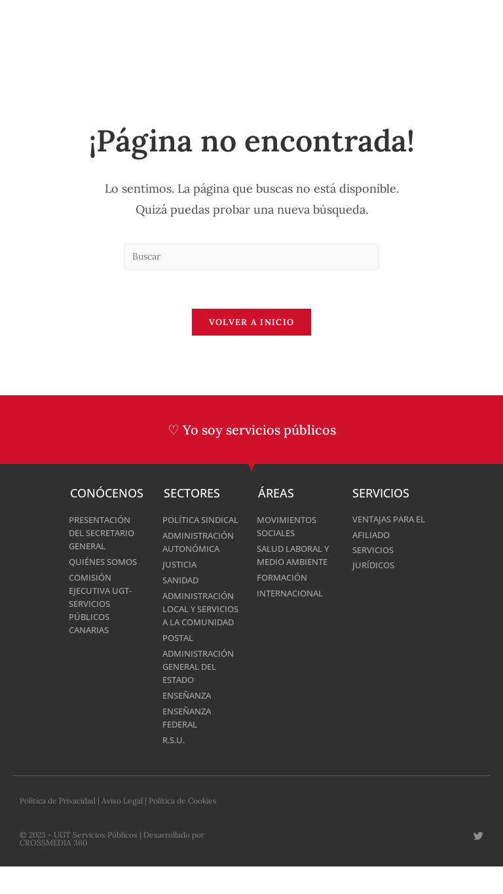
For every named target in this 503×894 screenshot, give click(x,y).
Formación (284, 591)
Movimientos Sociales (289, 527)
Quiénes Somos (106, 562)
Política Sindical (182, 527)
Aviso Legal (122, 828)
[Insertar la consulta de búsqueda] (251, 257)
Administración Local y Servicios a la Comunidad (201, 629)
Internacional (293, 607)
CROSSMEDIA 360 (53, 870)
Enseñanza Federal (189, 745)
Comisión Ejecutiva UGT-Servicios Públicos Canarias (103, 604)
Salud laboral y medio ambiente (292, 562)
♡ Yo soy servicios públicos (252, 431)
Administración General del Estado (201, 693)
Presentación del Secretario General (105, 534)
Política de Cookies (183, 828)
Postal (179, 665)
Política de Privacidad (58, 828)
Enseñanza (189, 722)
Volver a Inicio (252, 323)
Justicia (180, 578)
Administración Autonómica (201, 556)
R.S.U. (175, 767)
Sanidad (182, 594)
